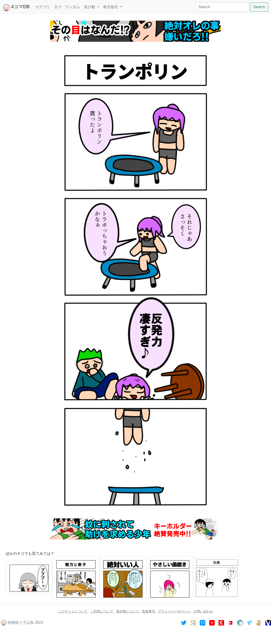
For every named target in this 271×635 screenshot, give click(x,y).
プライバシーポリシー (175, 611)
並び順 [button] (90, 7)
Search (259, 7)
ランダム (72, 7)
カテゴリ (42, 7)
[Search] (221, 7)
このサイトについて (73, 611)
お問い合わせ (203, 611)
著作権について (128, 611)
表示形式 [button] (111, 7)
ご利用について (102, 611)
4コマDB (16, 7)
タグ (57, 7)
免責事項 (149, 611)
